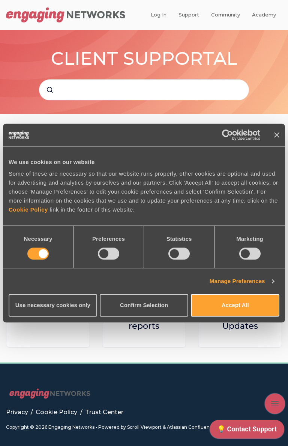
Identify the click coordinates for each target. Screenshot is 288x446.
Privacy (18, 412)
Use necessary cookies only (52, 305)
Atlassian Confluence (191, 427)
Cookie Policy (28, 209)
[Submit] (50, 90)
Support (188, 15)
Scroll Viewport (145, 427)
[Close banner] (276, 134)
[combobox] (144, 90)
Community (225, 15)
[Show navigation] (275, 404)
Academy (264, 15)
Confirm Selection (144, 305)
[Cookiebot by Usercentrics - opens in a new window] (227, 134)
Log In (158, 15)
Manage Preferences (237, 281)
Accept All (235, 305)
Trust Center (104, 412)
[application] (247, 431)
